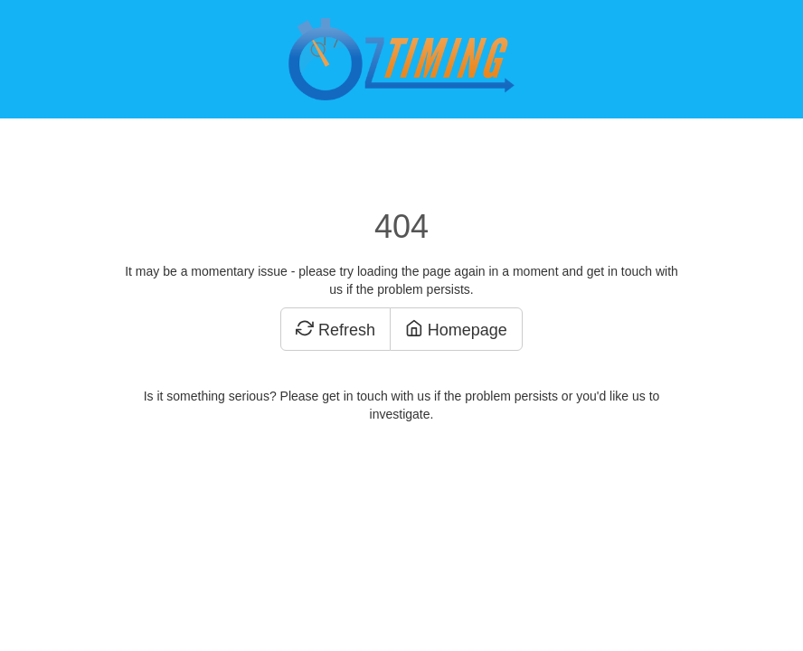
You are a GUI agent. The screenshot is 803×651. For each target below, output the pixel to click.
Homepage (456, 330)
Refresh (335, 330)
